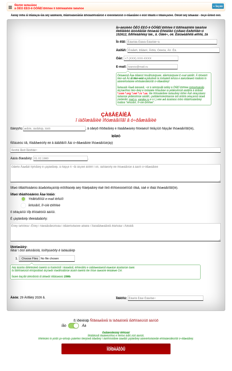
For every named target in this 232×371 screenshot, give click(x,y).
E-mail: (121, 66)
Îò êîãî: (121, 41)
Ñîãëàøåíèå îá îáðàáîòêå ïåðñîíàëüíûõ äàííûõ (124, 320)
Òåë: (119, 58)
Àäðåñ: (121, 50)
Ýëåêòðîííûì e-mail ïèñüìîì (45, 199)
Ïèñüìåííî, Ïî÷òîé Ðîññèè (44, 205)
